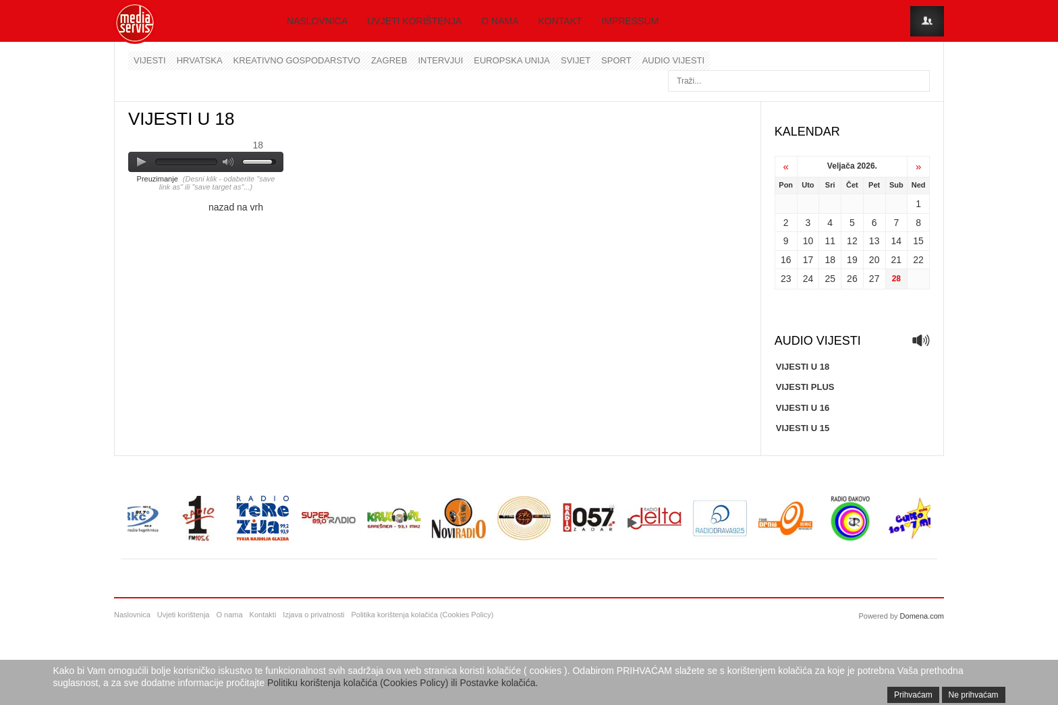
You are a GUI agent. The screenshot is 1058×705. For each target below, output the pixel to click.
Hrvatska (200, 60)
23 (786, 278)
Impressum (630, 21)
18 (830, 259)
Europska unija (512, 60)
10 (808, 240)
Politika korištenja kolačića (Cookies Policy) (422, 615)
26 (852, 278)
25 (830, 278)
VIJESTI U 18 (802, 367)
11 (830, 240)
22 (918, 259)
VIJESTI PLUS (805, 387)
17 (808, 259)
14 (896, 240)
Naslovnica (317, 21)
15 (918, 240)
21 (896, 259)
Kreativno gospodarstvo (296, 60)
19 (852, 259)
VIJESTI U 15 (802, 428)
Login (927, 21)
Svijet (575, 60)
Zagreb (389, 60)
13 (874, 240)
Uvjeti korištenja (414, 21)
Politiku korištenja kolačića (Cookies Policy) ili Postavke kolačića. (402, 682)
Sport (616, 60)
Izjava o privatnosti (313, 615)
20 (874, 259)
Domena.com (922, 616)
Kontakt (560, 21)
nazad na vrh (235, 207)
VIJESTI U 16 (802, 408)
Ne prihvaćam (974, 695)
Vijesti (150, 60)
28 (896, 278)
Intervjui (440, 60)
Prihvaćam (913, 695)
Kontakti (263, 615)
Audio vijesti (673, 60)
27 (874, 278)
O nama (499, 21)
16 (786, 259)
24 (808, 278)
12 (852, 240)
